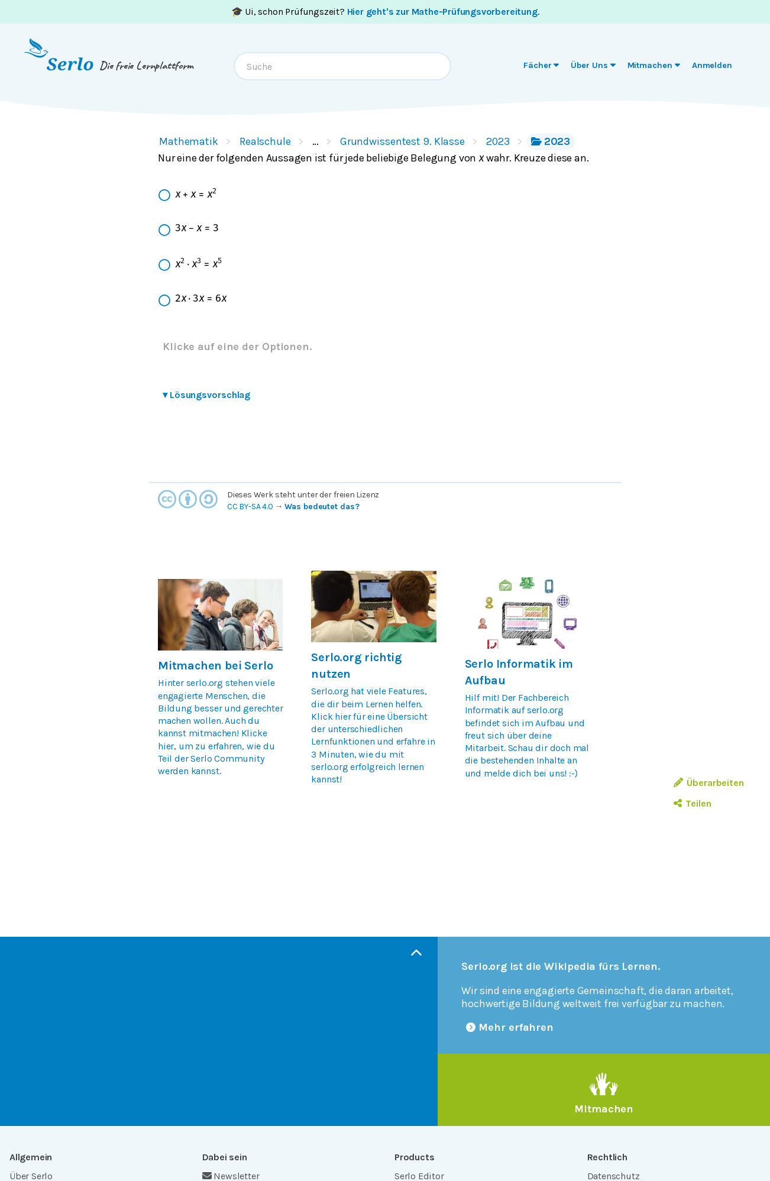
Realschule (265, 141)
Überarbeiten (709, 782)
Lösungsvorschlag (206, 394)
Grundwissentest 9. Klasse (402, 141)
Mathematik (188, 141)
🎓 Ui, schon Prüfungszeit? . (385, 11)
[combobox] (342, 66)
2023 (498, 141)
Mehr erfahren (510, 1027)
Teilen (692, 803)
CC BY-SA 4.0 (250, 506)
